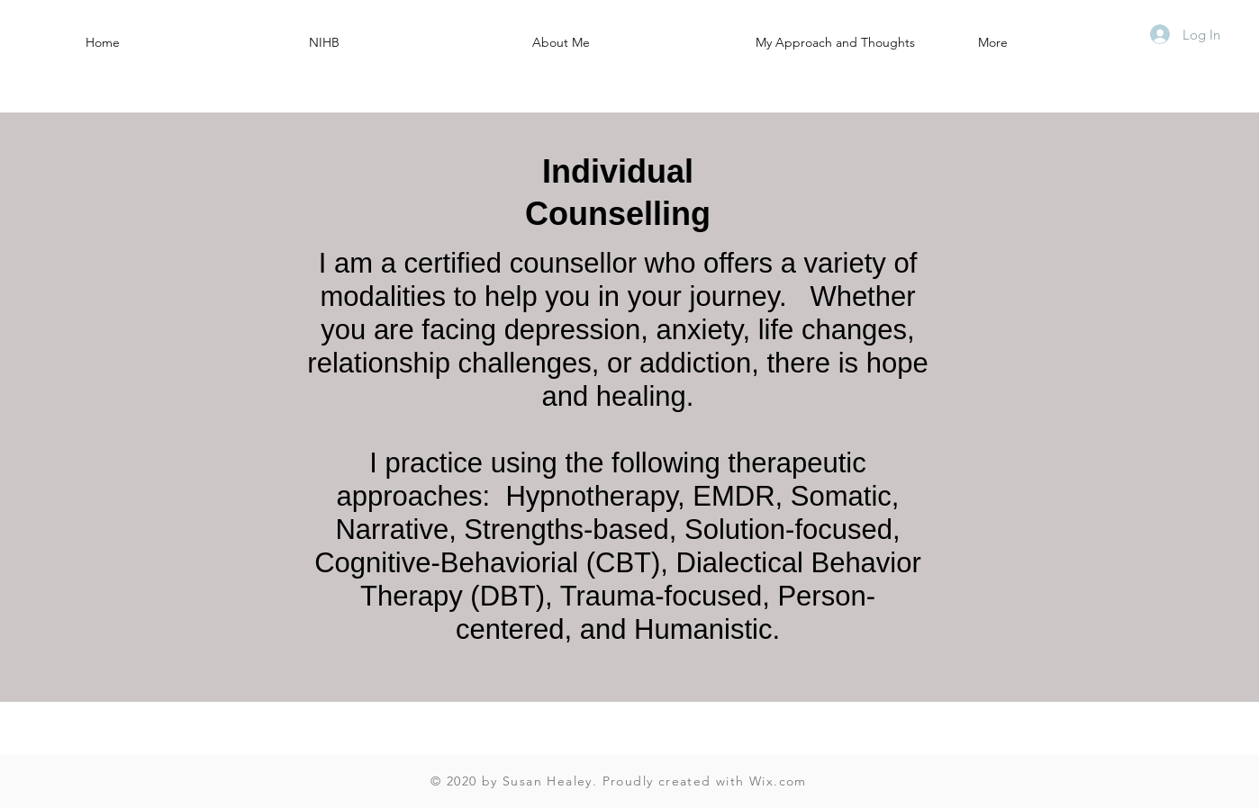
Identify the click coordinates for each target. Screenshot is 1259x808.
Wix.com (778, 781)
